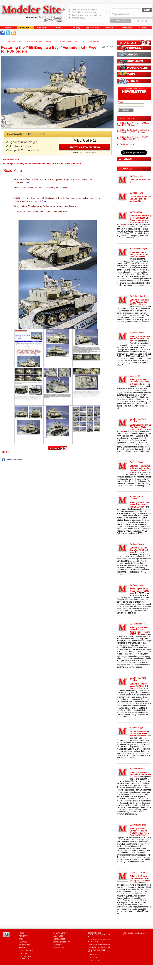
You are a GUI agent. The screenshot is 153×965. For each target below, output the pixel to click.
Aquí (44, 201)
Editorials (24, 954)
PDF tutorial (37, 41)
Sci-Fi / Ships (24, 945)
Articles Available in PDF (99, 944)
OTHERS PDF (58, 948)
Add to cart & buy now (84, 147)
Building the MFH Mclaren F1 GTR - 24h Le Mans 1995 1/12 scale (133, 138)
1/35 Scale (27, 41)
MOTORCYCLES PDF (61, 942)
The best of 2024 (127, 144)
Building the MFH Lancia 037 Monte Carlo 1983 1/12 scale (133, 124)
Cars (21, 939)
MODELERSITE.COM (8, 41)
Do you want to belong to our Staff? (99, 940)
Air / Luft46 (24, 936)
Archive (23, 948)
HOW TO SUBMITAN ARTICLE (25, 957)
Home (21, 933)
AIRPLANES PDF (59, 939)
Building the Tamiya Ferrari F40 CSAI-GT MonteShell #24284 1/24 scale (134, 131)
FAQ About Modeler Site (99, 947)
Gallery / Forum (26, 951)
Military (23, 942)
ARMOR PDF (58, 936)
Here (28, 182)
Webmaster (93, 961)
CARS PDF (57, 945)
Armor (19, 41)
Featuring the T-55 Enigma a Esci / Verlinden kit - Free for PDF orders (71, 41)
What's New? (93, 955)
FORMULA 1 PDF (60, 933)
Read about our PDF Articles (97, 951)
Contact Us (93, 958)
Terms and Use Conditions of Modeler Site (99, 934)
